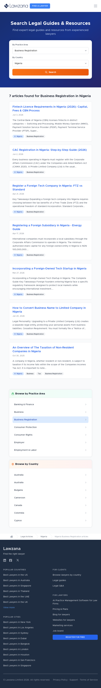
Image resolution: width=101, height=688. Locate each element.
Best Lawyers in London (15, 649)
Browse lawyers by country (67, 575)
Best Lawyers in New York (17, 622)
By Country (17, 57)
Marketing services (63, 625)
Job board (58, 631)
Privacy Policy (60, 680)
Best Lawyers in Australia (16, 580)
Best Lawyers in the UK (15, 602)
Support (74, 680)
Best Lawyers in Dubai (15, 638)
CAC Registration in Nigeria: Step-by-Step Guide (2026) (50, 150)
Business (30, 373)
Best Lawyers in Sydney (15, 633)
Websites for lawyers (64, 620)
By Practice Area (20, 45)
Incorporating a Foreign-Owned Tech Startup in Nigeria (49, 268)
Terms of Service (89, 680)
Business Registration (35, 136)
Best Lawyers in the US (15, 575)
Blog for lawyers (61, 614)
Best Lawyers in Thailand (16, 591)
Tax (39, 373)
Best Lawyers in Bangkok (16, 644)
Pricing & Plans (60, 609)
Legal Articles (27, 537)
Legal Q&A (58, 586)
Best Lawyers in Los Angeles (18, 628)
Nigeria (18, 136)
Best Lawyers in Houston (16, 655)
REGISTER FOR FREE (75, 637)
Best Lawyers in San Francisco (19, 660)
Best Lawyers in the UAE (16, 597)
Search (50, 72)
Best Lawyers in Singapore (17, 586)
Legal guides (59, 580)
